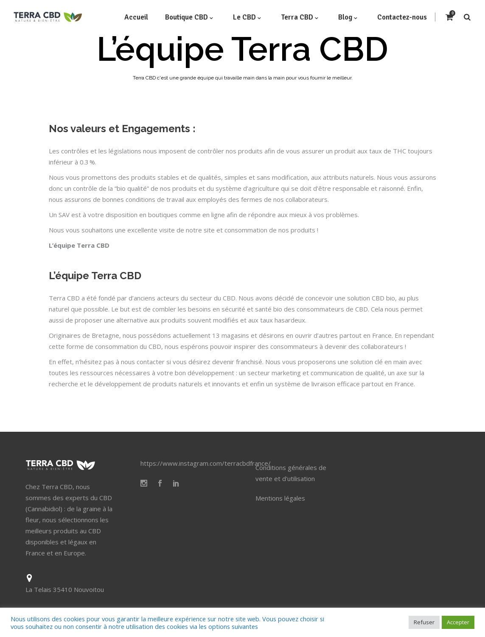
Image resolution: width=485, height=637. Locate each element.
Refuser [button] (424, 622)
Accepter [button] (458, 622)
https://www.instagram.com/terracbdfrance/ (205, 463)
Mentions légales (280, 498)
